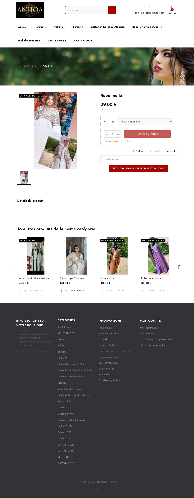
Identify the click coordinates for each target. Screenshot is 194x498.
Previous (14, 267)
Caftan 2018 (64, 358)
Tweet (155, 151)
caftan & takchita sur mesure (74, 395)
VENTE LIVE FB (66, 333)
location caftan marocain (71, 420)
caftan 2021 (64, 432)
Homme (62, 339)
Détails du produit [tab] (30, 201)
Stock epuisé (64, 327)
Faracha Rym (107, 278)
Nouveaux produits (109, 333)
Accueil (103, 339)
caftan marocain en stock (72, 364)
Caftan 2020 (65, 426)
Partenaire (104, 374)
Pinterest (170, 151)
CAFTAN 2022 (66, 445)
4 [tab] (102, 300)
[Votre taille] (145, 121)
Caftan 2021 (64, 438)
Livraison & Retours (109, 345)
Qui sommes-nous (108, 363)
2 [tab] (95, 300)
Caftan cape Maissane (72, 278)
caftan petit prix (66, 414)
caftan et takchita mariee (71, 376)
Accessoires (64, 401)
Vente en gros (106, 369)
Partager (140, 151)
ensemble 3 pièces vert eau (34, 278)
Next (179, 267)
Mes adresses (148, 333)
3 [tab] (98, 300)
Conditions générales (110, 380)
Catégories (66, 320)
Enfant (61, 345)
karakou (62, 383)
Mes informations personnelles (156, 339)
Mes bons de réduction (153, 345)
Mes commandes (149, 328)
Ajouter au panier (147, 134)
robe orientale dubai (69, 389)
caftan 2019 (64, 407)
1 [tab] (92, 300)
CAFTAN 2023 (66, 463)
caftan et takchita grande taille (75, 370)
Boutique (62, 352)
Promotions (105, 328)
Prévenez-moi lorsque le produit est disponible (139, 168)
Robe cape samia (151, 278)
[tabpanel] (35, 267)
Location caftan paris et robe (114, 351)
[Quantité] (112, 134)
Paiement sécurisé (108, 357)
